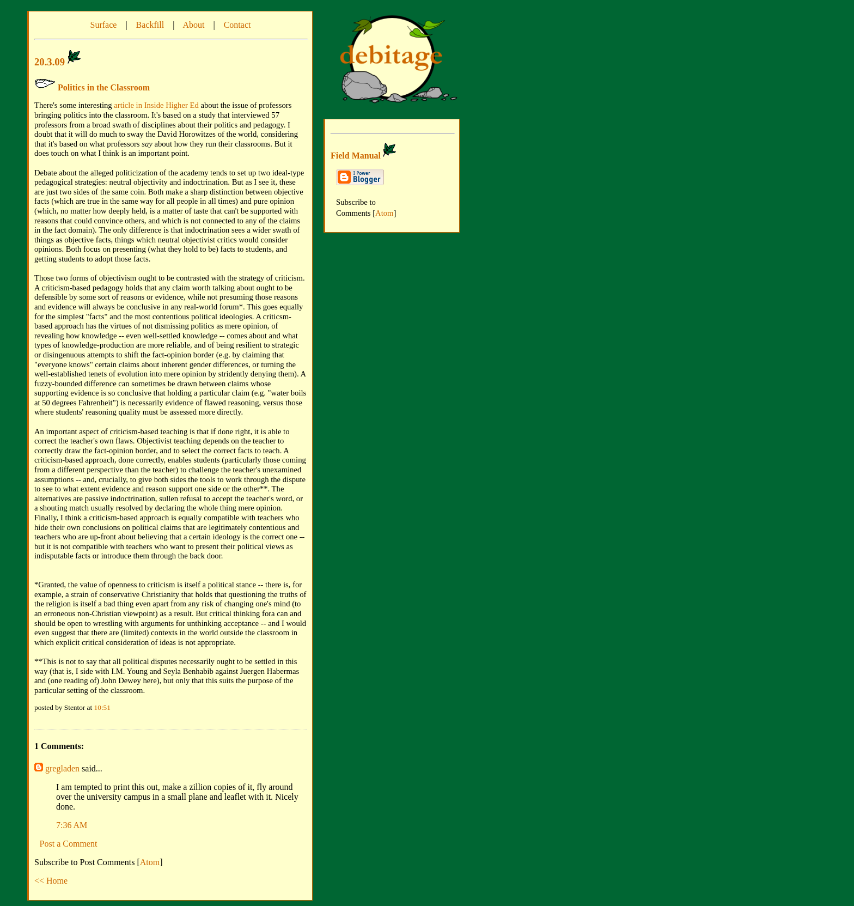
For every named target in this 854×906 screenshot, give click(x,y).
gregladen (62, 768)
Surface (103, 24)
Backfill (150, 24)
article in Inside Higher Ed (156, 105)
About (193, 24)
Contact (237, 24)
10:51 (102, 707)
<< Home (51, 880)
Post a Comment (68, 843)
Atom (150, 862)
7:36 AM (71, 825)
